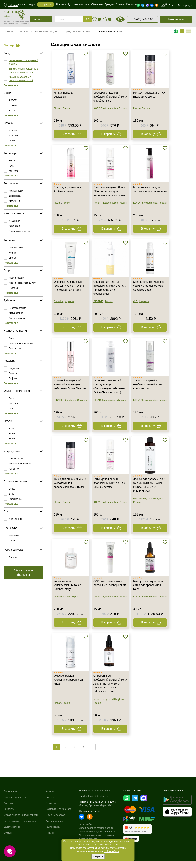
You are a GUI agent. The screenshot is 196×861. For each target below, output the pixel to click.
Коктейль (13, 171)
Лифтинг (13, 378)
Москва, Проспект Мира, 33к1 (95, 805)
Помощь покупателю (15, 797)
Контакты (9, 809)
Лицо (11, 408)
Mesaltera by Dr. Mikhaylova (148, 498)
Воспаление (15, 348)
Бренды (50, 797)
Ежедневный (15, 499)
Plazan (57, 108)
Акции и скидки (54, 821)
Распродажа (52, 826)
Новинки (50, 832)
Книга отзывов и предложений (21, 821)
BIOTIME (13, 105)
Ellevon (58, 596)
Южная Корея (70, 596)
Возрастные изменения (21, 343)
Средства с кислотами (77, 31)
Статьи (8, 832)
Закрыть (98, 856)
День (11, 494)
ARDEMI (13, 100)
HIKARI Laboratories (65, 400)
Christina (58, 301)
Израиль (13, 130)
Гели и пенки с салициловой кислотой (23, 62)
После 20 (14, 288)
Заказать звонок (176, 19)
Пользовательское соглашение (96, 835)
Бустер (12, 160)
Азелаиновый (16, 190)
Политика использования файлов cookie (98, 844)
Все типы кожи (16, 247)
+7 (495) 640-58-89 (142, 19)
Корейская (14, 226)
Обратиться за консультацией (21, 815)
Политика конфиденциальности (97, 831)
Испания (13, 135)
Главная (8, 31)
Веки (11, 398)
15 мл (12, 438)
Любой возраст (17, 278)
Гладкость (14, 368)
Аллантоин (14, 469)
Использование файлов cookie (96, 828)
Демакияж (14, 535)
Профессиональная (19, 231)
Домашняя (14, 221)
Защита (13, 373)
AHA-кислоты (16, 458)
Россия (12, 140)
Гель (11, 165)
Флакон (13, 557)
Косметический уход (46, 31)
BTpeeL (13, 110)
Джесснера (14, 196)
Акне (11, 338)
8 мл (11, 428)
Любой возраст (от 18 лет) (22, 283)
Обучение (51, 803)
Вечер (12, 488)
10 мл (12, 433)
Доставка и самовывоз (58, 809)
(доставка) (25, 21)
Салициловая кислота (109, 31)
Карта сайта (85, 824)
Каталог (24, 31)
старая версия (125, 19)
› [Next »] (92, 746)
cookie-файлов (111, 851)
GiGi (135, 301)
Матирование (16, 313)
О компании (10, 791)
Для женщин (15, 519)
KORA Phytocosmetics (105, 108)
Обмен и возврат (55, 815)
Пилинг (12, 540)
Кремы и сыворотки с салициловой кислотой (21, 79)
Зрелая (12, 258)
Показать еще (11, 85)
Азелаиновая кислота (20, 463)
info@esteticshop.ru (97, 796)
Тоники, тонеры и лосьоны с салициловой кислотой (23, 70)
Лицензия (9, 803)
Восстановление (17, 308)
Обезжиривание (17, 318)
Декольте (13, 403)
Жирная (13, 252)
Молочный (14, 201)
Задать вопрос (12, 826)
